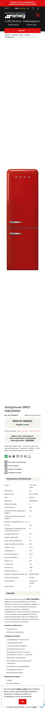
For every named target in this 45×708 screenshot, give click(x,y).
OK (22, 702)
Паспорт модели (13, 465)
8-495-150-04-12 (13, 21)
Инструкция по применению (17, 462)
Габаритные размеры (15, 469)
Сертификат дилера (14, 472)
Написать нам (31, 24)
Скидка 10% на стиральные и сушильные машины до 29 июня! (22, 3)
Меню (6, 8)
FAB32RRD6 (29, 440)
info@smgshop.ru (31, 21)
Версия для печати (33, 415)
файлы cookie (21, 689)
